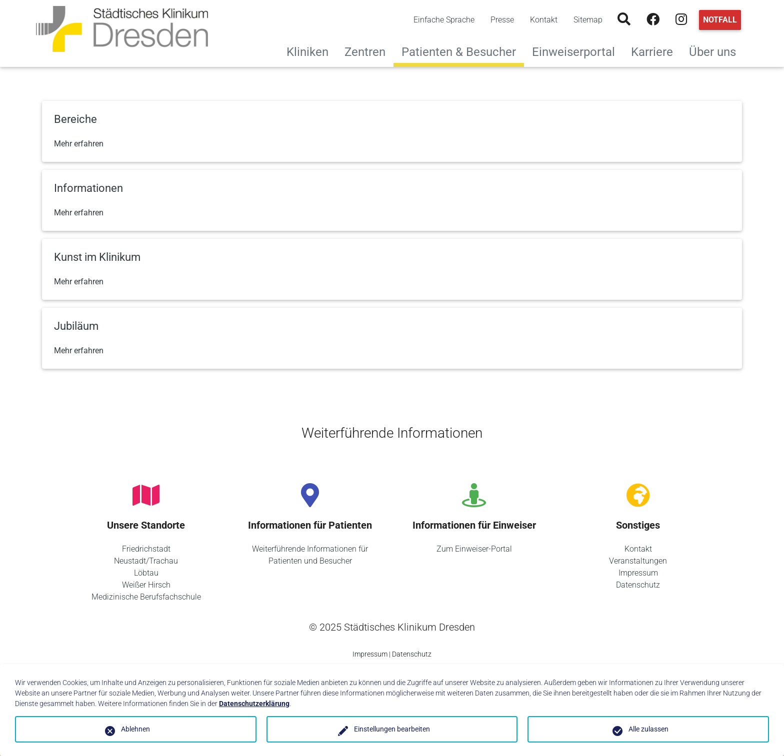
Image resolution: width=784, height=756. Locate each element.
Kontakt (544, 19)
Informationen (88, 188)
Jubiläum (76, 326)
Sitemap (588, 19)
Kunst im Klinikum (97, 257)
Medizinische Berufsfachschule (146, 597)
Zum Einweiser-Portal (474, 549)
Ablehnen (135, 729)
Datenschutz (638, 585)
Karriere (656, 50)
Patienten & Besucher (459, 52)
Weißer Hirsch (146, 585)
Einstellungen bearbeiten (392, 729)
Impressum (638, 573)
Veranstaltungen (638, 561)
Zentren (369, 50)
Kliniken (311, 50)
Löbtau (146, 573)
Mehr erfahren (79, 143)
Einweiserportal (577, 50)
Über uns (716, 50)
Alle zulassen (648, 729)
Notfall (720, 19)
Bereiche (75, 119)
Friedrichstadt (146, 549)
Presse (502, 19)
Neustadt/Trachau (146, 561)
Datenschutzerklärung (254, 704)
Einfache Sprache (444, 19)
